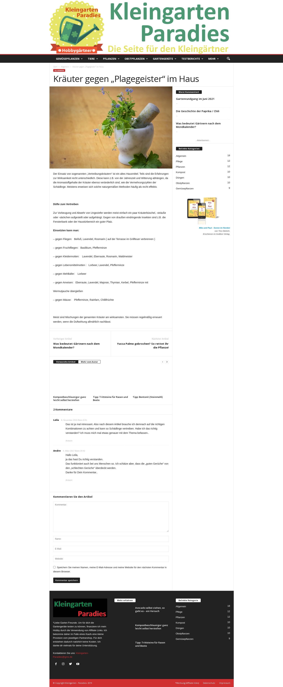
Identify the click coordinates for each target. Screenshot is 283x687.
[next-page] (167, 362)
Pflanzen (111, 59)
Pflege (179, 161)
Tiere (93, 59)
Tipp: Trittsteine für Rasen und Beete (110, 398)
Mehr (213, 59)
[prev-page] (162, 362)
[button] (228, 59)
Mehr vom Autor (89, 361)
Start (55, 66)
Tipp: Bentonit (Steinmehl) (148, 397)
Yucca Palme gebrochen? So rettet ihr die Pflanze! (143, 345)
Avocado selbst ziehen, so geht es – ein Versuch (150, 609)
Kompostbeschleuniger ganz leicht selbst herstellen (69, 398)
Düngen (180, 177)
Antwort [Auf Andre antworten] (69, 480)
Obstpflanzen (136, 59)
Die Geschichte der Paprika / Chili (197, 111)
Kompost (180, 172)
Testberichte (192, 59)
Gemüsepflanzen (69, 59)
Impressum (224, 683)
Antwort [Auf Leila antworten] (69, 441)
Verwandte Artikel (65, 361)
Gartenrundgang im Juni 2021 (195, 99)
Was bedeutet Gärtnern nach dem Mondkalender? (76, 345)
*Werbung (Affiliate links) (187, 683)
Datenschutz (209, 683)
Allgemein (65, 66)
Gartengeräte (164, 59)
